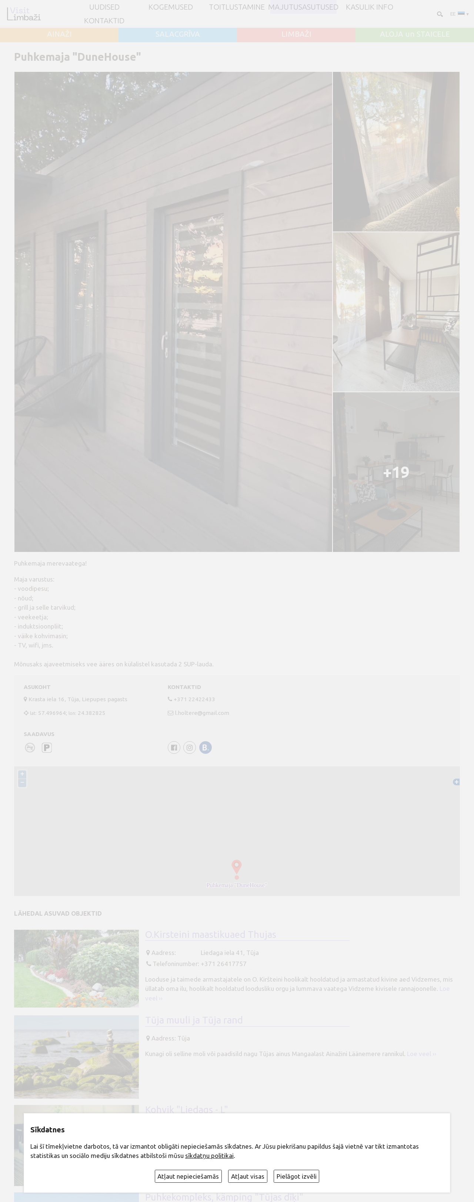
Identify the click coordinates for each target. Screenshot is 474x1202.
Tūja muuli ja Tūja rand (194, 1020)
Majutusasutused (303, 7)
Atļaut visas (247, 1176)
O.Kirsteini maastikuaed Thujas (210, 934)
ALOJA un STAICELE (415, 34)
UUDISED (104, 7)
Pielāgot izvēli (297, 1176)
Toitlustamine (237, 7)
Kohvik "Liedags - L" (186, 1109)
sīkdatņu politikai (209, 1155)
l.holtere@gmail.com (202, 713)
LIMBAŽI (296, 34)
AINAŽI (59, 34)
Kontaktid (104, 20)
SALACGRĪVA (178, 34)
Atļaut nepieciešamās (188, 1176)
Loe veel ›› (421, 1053)
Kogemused (170, 7)
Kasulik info (369, 7)
